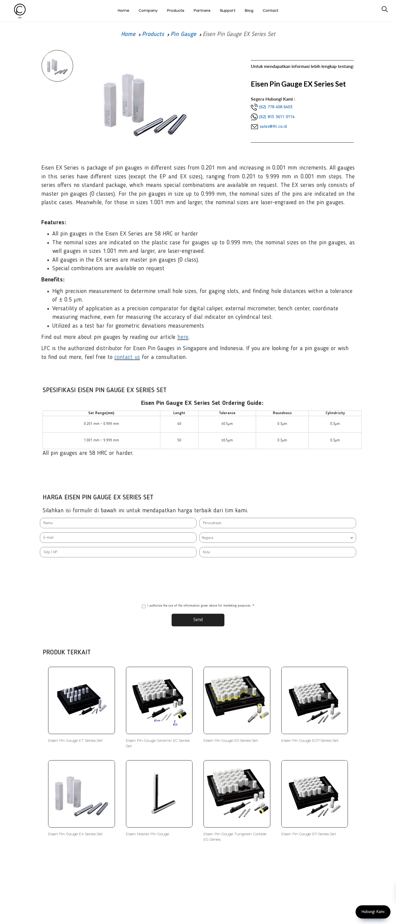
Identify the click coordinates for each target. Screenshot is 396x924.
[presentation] (198, 580)
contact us (127, 357)
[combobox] (277, 537)
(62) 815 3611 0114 (277, 117)
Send (198, 619)
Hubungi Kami (373, 912)
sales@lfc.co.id (273, 127)
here (182, 337)
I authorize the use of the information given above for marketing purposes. (198, 606)
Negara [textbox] (207, 538)
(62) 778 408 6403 (275, 107)
